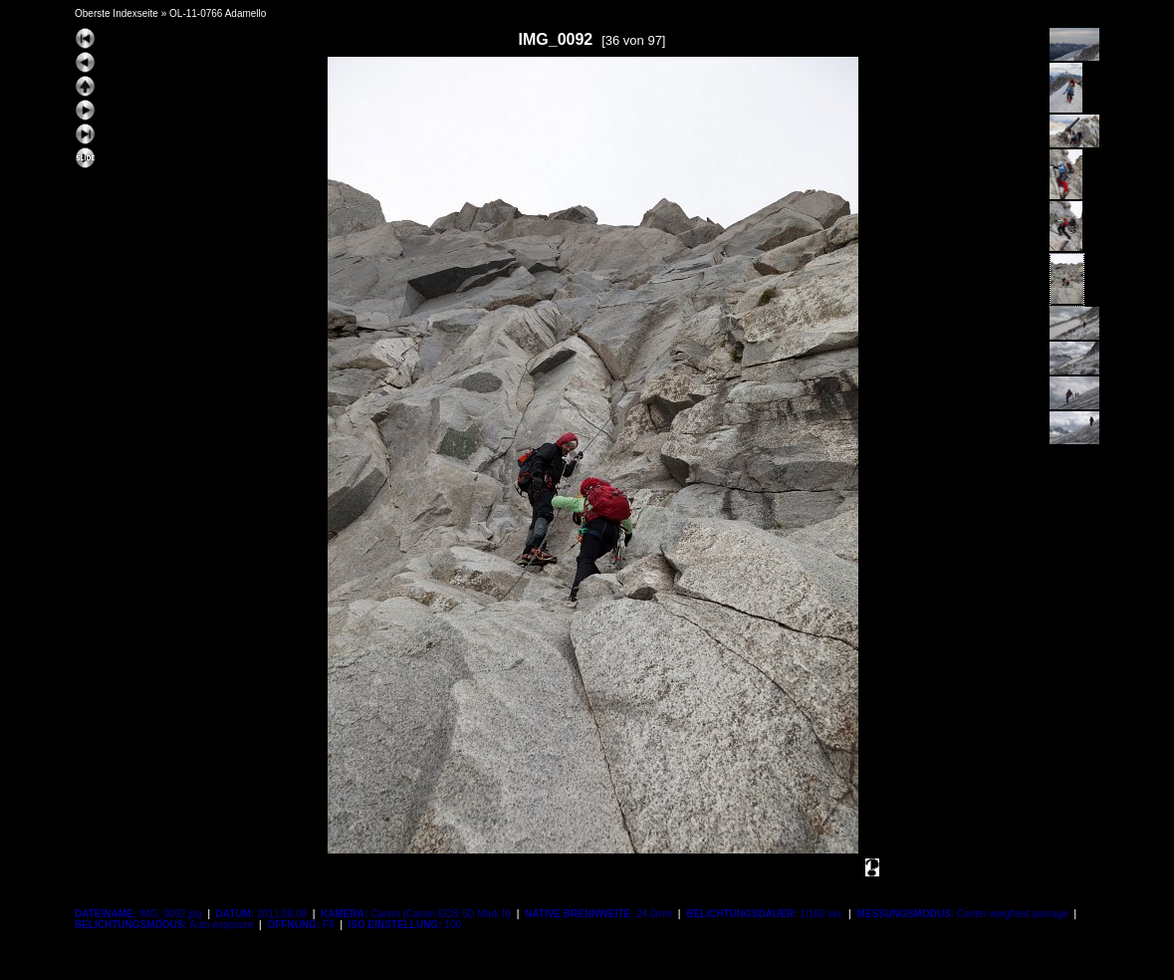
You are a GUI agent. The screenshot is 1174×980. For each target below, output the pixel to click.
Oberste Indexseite (116, 13)
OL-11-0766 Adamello (217, 13)
